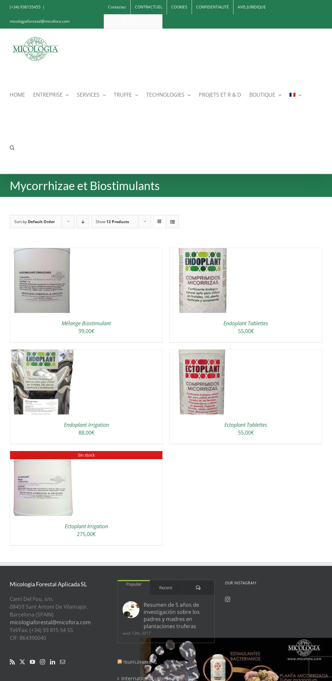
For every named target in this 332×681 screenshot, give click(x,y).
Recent (165, 588)
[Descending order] (83, 221)
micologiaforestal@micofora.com (40, 21)
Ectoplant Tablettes (245, 424)
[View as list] (172, 221)
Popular (133, 584)
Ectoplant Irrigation (86, 526)
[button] (12, 147)
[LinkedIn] (52, 661)
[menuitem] (296, 94)
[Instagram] (42, 661)
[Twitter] (22, 661)
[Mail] (62, 661)
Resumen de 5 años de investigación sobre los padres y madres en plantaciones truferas (172, 615)
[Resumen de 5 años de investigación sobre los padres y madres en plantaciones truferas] (131, 609)
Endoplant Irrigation (86, 424)
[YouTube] (32, 661)
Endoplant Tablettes (245, 323)
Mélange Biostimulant (86, 323)
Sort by (34, 221)
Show (112, 221)
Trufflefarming (140, 662)
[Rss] (12, 661)
